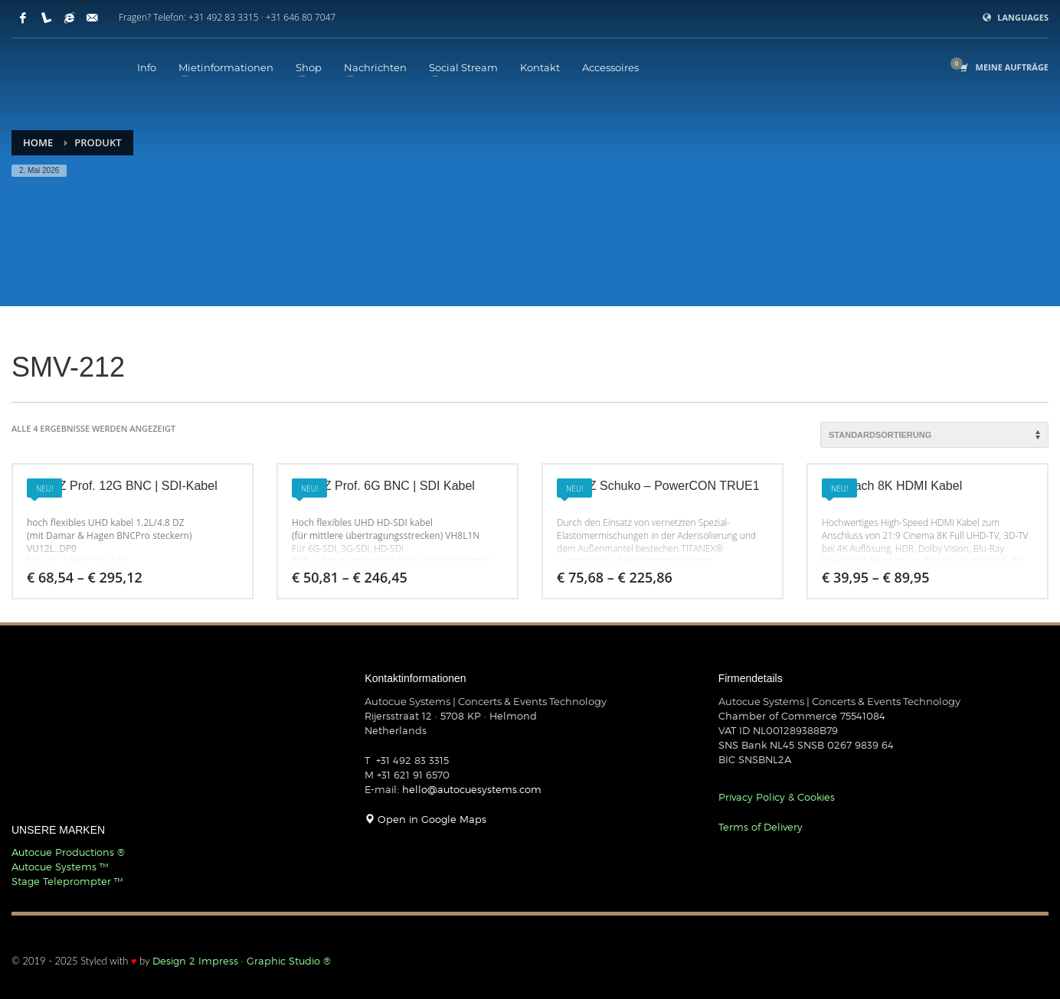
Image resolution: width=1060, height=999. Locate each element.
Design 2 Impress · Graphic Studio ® (241, 961)
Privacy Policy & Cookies (776, 797)
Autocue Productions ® (68, 852)
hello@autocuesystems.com (471, 789)
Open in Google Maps (425, 819)
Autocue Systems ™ (59, 866)
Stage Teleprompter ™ (67, 881)
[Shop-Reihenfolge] (934, 435)
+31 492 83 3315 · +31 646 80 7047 (261, 17)
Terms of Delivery (760, 827)
